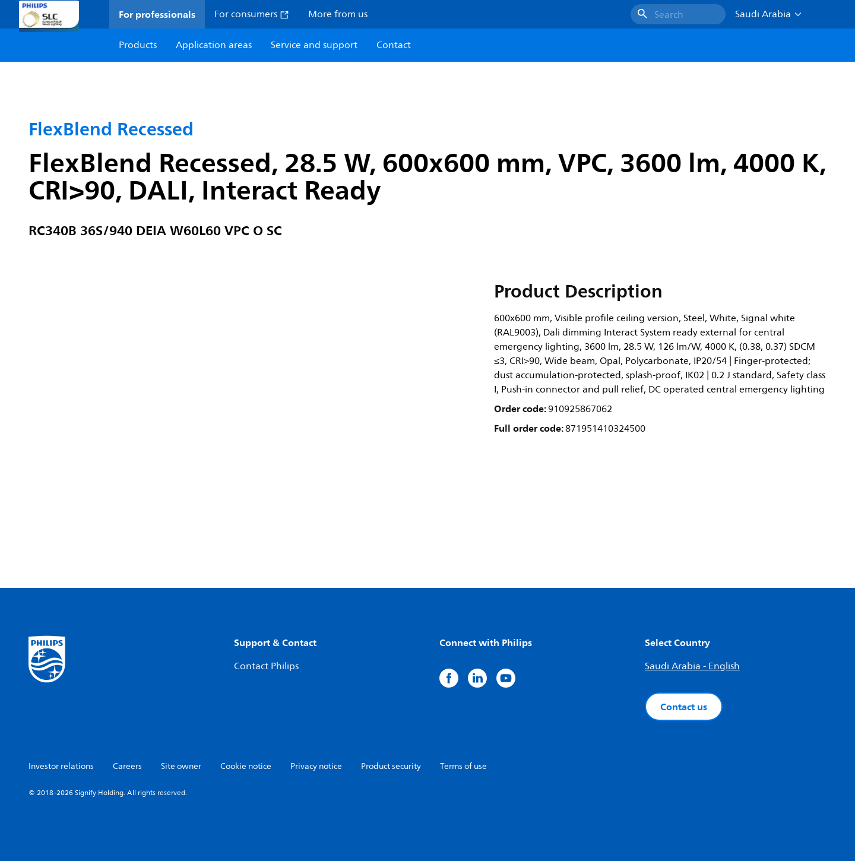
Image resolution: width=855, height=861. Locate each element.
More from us (338, 14)
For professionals (157, 14)
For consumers (251, 14)
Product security (391, 766)
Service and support (314, 45)
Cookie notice (245, 766)
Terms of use (463, 766)
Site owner (181, 766)
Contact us (683, 706)
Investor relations (61, 766)
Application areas (214, 45)
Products (138, 45)
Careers (127, 766)
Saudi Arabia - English (692, 666)
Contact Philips (266, 666)
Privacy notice (316, 766)
